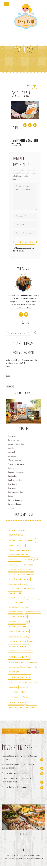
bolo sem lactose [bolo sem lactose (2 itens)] (15, 565)
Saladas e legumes (15, 472)
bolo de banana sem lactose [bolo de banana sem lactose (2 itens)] (19, 555)
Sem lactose (12, 488)
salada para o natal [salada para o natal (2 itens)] (29, 682)
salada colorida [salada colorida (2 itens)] (14, 682)
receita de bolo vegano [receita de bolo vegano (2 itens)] (17, 626)
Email (8, 376)
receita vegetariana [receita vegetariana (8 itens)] (20, 677)
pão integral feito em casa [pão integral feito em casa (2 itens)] (18, 607)
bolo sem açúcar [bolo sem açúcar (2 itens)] (15, 560)
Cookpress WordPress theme (14, 858)
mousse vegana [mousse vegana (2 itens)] (14, 588)
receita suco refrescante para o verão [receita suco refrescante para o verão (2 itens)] (23, 667)
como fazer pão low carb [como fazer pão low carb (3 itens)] (19, 579)
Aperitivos (12, 436)
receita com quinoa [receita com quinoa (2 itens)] (32, 612)
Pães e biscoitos (14, 460)
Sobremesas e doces (16, 492)
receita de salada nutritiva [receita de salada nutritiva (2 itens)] (18, 646)
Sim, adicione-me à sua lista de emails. (23, 249)
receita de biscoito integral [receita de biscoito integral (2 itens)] (19, 622)
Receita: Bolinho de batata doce (16, 787)
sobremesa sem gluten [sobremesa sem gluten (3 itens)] (18, 697)
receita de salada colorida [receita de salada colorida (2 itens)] (18, 636)
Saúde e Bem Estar (15, 480)
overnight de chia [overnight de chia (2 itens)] (15, 593)
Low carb (11, 452)
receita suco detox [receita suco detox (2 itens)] (33, 662)
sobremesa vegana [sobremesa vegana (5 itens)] (18, 702)
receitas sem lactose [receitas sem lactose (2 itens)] (16, 662)
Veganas (11, 508)
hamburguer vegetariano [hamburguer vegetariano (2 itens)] (18, 584)
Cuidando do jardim (16, 444)
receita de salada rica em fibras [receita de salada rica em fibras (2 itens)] (20, 651)
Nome (8, 366)
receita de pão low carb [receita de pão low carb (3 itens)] (19, 631)
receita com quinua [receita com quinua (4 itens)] (18, 616)
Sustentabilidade (14, 504)
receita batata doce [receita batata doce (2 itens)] (16, 612)
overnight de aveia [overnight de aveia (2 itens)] (29, 588)
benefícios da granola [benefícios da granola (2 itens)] (17, 545)
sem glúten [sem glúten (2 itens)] (13, 687)
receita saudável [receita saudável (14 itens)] (19, 656)
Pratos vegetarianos (16, 464)
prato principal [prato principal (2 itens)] (33, 598)
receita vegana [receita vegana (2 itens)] (14, 672)
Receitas (11, 468)
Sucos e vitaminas (15, 500)
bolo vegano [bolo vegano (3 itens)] (29, 565)
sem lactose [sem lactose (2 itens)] (23, 687)
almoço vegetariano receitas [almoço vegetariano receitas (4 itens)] (22, 540)
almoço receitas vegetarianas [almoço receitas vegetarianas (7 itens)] (18, 532)
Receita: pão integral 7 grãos (14, 773)
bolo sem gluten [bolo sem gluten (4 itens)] (31, 559)
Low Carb (12, 448)
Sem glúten (12, 484)
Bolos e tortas (13, 440)
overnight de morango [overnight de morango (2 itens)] (17, 598)
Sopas (10, 496)
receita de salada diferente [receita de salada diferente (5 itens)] (22, 641)
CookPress (39, 858)
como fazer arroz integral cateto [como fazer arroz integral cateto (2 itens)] (21, 570)
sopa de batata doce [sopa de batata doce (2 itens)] (16, 707)
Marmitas (12, 456)
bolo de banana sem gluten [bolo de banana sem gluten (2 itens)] (19, 550)
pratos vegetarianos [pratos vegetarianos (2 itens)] (16, 602)
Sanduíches (12, 476)
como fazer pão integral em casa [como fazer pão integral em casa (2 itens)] (21, 574)
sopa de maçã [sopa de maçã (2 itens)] (31, 707)
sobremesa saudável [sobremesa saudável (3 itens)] (17, 692)
